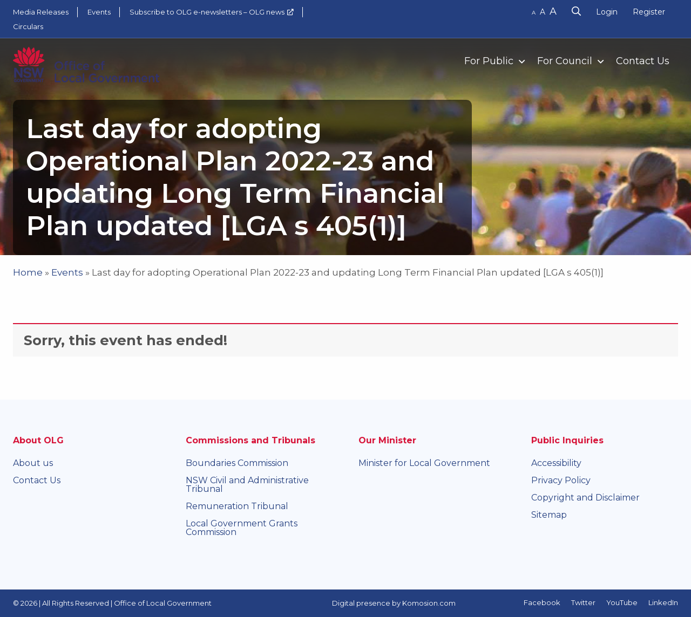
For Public (488, 61)
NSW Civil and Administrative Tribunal (247, 484)
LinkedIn (663, 602)
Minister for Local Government (424, 463)
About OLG (38, 440)
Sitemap (549, 515)
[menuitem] (489, 60)
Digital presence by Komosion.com (394, 603)
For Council (564, 61)
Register (649, 12)
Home (28, 272)
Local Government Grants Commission (241, 527)
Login (607, 12)
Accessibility (556, 463)
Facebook (542, 602)
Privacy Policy (561, 480)
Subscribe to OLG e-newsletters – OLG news (207, 12)
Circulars (28, 26)
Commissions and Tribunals (250, 440)
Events (99, 12)
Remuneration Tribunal (237, 506)
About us (33, 463)
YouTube (622, 602)
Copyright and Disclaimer (585, 497)
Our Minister (387, 440)
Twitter (583, 602)
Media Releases (41, 12)
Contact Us (642, 61)
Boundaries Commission (237, 463)
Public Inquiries (567, 440)
